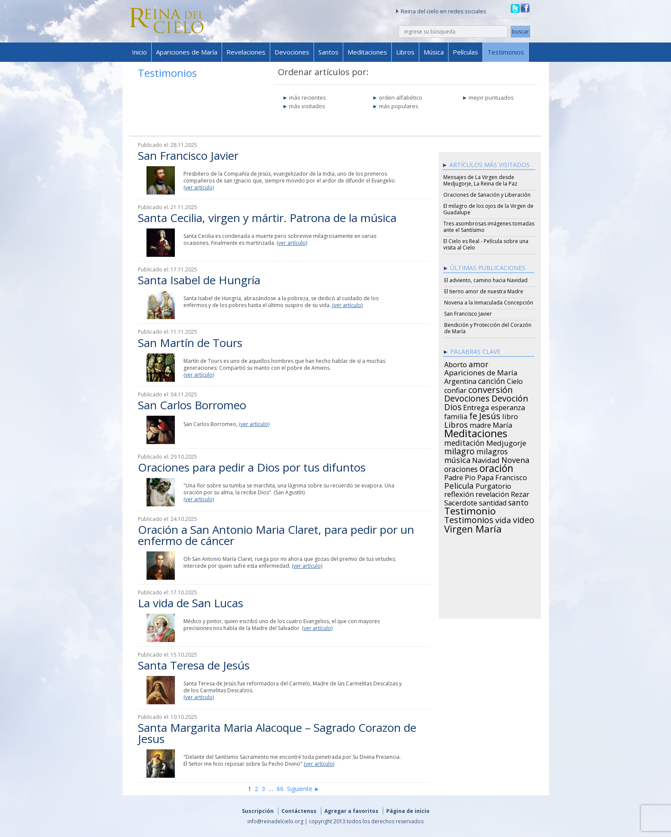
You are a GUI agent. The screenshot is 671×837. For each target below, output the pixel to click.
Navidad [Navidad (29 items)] (486, 459)
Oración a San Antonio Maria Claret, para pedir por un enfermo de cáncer (276, 535)
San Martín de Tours (190, 342)
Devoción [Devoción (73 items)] (509, 397)
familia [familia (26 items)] (455, 415)
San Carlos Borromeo (192, 405)
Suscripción (258, 811)
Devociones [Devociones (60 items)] (467, 397)
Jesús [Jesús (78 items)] (489, 414)
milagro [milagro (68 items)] (459, 450)
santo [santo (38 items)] (518, 501)
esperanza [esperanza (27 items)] (508, 406)
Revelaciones (245, 52)
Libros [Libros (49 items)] (456, 423)
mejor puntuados (491, 97)
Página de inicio (408, 811)
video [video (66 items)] (523, 518)
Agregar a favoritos (351, 811)
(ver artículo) (198, 187)
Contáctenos (299, 811)
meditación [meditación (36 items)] (464, 441)
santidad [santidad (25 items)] (492, 501)
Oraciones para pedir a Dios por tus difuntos (252, 467)
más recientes (307, 97)
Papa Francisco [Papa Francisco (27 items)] (502, 476)
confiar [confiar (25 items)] (455, 389)
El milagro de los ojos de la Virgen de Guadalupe (488, 209)
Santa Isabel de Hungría (199, 280)
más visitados (307, 106)
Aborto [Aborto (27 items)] (455, 363)
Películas (465, 52)
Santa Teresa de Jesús (194, 665)
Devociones (291, 52)
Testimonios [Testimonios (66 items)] (469, 518)
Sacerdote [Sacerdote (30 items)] (460, 501)
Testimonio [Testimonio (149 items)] (470, 509)
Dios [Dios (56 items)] (452, 405)
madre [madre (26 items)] (480, 423)
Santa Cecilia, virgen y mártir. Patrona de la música (267, 217)
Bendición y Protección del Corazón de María (487, 328)
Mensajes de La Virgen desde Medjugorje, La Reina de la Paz (480, 180)
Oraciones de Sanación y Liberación (487, 194)
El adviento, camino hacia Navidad (486, 280)
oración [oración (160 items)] (496, 467)
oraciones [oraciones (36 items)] (461, 467)
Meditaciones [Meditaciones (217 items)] (475, 432)
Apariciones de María (186, 52)
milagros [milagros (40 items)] (492, 450)
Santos (328, 52)
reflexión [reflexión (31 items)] (459, 493)
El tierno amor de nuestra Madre (483, 291)
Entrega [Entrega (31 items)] (476, 406)
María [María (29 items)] (502, 423)
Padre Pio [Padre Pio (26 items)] (460, 476)
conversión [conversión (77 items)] (490, 388)
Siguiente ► (303, 789)
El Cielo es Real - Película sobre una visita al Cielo (485, 244)
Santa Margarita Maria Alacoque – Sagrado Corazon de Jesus (277, 733)
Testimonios (505, 52)
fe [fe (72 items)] (473, 414)
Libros (405, 52)
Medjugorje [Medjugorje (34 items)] (506, 441)
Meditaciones (367, 52)
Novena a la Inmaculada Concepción (488, 302)
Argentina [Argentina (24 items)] (460, 380)
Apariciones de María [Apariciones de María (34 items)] (481, 371)
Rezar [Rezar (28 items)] (520, 493)
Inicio (139, 52)
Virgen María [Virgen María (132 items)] (473, 527)
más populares (398, 106)
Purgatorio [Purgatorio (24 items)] (493, 484)
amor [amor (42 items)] (478, 362)
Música (434, 52)
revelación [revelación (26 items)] (492, 493)
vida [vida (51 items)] (503, 518)
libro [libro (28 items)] (510, 415)
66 (280, 789)
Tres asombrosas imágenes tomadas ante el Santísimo (488, 227)
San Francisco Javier (188, 155)
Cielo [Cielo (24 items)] (515, 380)
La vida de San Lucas (190, 603)
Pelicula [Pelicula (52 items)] (459, 484)
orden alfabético (400, 97)
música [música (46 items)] (457, 458)
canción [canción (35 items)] (491, 379)
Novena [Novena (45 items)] (515, 458)
